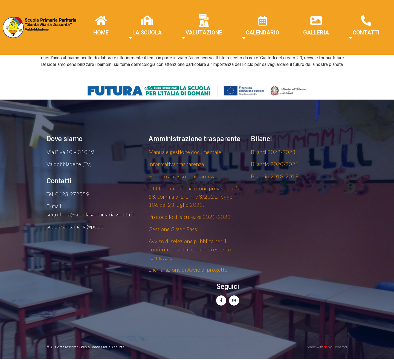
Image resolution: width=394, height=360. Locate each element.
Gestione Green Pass (173, 229)
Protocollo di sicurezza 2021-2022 (190, 216)
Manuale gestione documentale (185, 152)
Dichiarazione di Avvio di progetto (188, 269)
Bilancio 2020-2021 (275, 164)
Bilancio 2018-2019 (275, 176)
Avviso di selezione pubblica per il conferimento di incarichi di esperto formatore (190, 249)
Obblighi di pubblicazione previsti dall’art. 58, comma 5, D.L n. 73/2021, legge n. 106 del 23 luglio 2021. (196, 196)
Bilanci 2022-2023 (273, 152)
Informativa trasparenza (176, 164)
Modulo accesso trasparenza (182, 176)
